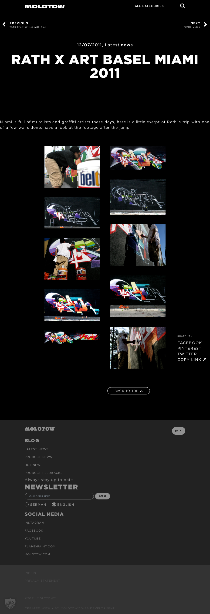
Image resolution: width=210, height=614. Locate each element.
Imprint (31, 572)
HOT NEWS (34, 465)
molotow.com (37, 554)
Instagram (34, 522)
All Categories (149, 6)
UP (178, 431)
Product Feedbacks (44, 473)
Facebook (34, 530)
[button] (10, 604)
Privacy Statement (42, 580)
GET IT (102, 496)
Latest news (119, 44)
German (38, 504)
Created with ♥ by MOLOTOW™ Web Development (70, 608)
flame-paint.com (40, 546)
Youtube (33, 538)
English (66, 504)
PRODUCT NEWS (38, 457)
